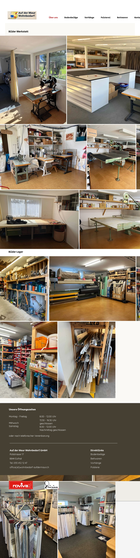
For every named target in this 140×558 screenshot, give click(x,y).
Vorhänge (96, 462)
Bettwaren (96, 458)
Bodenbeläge (98, 454)
